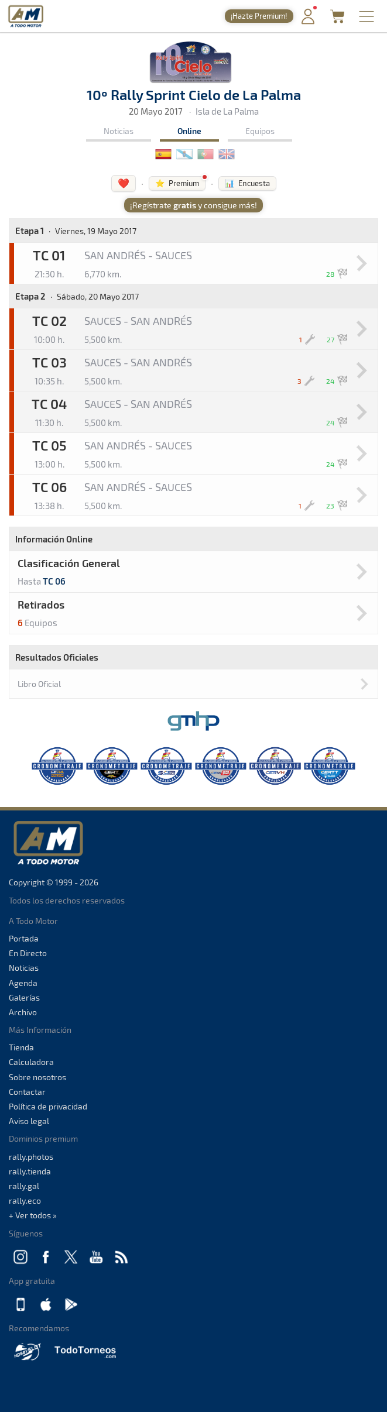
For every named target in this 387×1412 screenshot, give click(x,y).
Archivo (23, 1012)
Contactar (27, 1092)
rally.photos (31, 1157)
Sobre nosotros (37, 1077)
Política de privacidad (48, 1106)
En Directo (28, 953)
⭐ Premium (177, 183)
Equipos (260, 131)
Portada (24, 938)
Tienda (21, 1047)
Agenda (23, 983)
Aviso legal (29, 1121)
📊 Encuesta (247, 183)
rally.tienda (30, 1171)
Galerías (24, 997)
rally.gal (24, 1186)
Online (189, 131)
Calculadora (31, 1062)
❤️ (123, 182)
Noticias (118, 131)
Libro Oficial (39, 684)
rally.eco (25, 1200)
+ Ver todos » (33, 1215)
